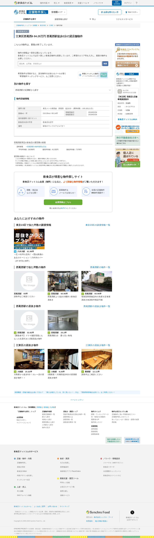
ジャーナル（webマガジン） (113, 463)
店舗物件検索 (47, 411)
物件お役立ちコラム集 (120, 411)
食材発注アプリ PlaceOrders (70, 471)
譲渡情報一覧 (68, 419)
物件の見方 (46, 427)
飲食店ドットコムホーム (22, 506)
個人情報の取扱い (101, 521)
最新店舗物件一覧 (48, 414)
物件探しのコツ (96, 422)
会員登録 (20, 417)
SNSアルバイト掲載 (24, 495)
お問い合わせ (52, 506)
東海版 (45, 407)
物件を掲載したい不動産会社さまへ (114, 440)
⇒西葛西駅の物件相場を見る (36, 147)
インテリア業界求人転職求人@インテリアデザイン (122, 528)
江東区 (51, 25)
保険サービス (65, 495)
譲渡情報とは (68, 417)
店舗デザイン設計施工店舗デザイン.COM (71, 528)
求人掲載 (20, 491)
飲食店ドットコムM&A (127, 119)
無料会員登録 (117, 3)
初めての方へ (21, 420)
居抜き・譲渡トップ (70, 411)
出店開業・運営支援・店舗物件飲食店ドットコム (43, 528)
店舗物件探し (22, 463)
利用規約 (89, 521)
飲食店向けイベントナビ (112, 475)
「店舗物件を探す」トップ (26, 411)
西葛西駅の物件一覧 (100, 267)
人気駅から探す (47, 425)
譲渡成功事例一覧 (69, 422)
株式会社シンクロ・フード (103, 517)
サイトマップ (64, 506)
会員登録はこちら (63, 202)
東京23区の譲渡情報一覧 (98, 225)
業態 (119, 107)
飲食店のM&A (22, 471)
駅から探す (46, 417)
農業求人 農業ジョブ (129, 531)
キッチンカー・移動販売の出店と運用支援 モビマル (62, 531)
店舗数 (120, 110)
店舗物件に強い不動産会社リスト (124, 414)
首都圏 (35, 25)
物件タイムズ (96, 411)
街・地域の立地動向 (98, 417)
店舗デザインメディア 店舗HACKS (111, 531)
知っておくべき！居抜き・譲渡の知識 (125, 419)
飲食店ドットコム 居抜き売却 (132, 440)
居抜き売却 (21, 467)
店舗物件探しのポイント (120, 417)
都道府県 (121, 103)
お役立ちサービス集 (67, 487)
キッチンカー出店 (23, 480)
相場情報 (94, 426)
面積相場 (94, 431)
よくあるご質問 (39, 506)
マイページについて (24, 423)
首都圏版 (32, 407)
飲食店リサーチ (109, 467)
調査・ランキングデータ (100, 414)
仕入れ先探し (65, 463)
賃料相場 (94, 429)
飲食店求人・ (95, 528)
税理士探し (64, 491)
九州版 (52, 407)
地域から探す (47, 419)
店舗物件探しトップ (22, 25)
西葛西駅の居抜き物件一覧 (97, 306)
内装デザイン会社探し (25, 475)
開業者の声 (95, 419)
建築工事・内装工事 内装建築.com (89, 531)
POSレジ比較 (65, 482)
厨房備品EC (64, 467)
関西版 (39, 407)
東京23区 (43, 25)
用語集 (114, 422)
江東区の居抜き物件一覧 (98, 345)
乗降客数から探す (48, 422)
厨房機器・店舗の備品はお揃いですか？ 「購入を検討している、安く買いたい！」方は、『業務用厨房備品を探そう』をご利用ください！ (65, 392)
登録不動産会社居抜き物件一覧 (74, 414)
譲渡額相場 (95, 434)
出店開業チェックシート (112, 471)
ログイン (64, 208)
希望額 (120, 114)
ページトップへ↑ (77, 400)
